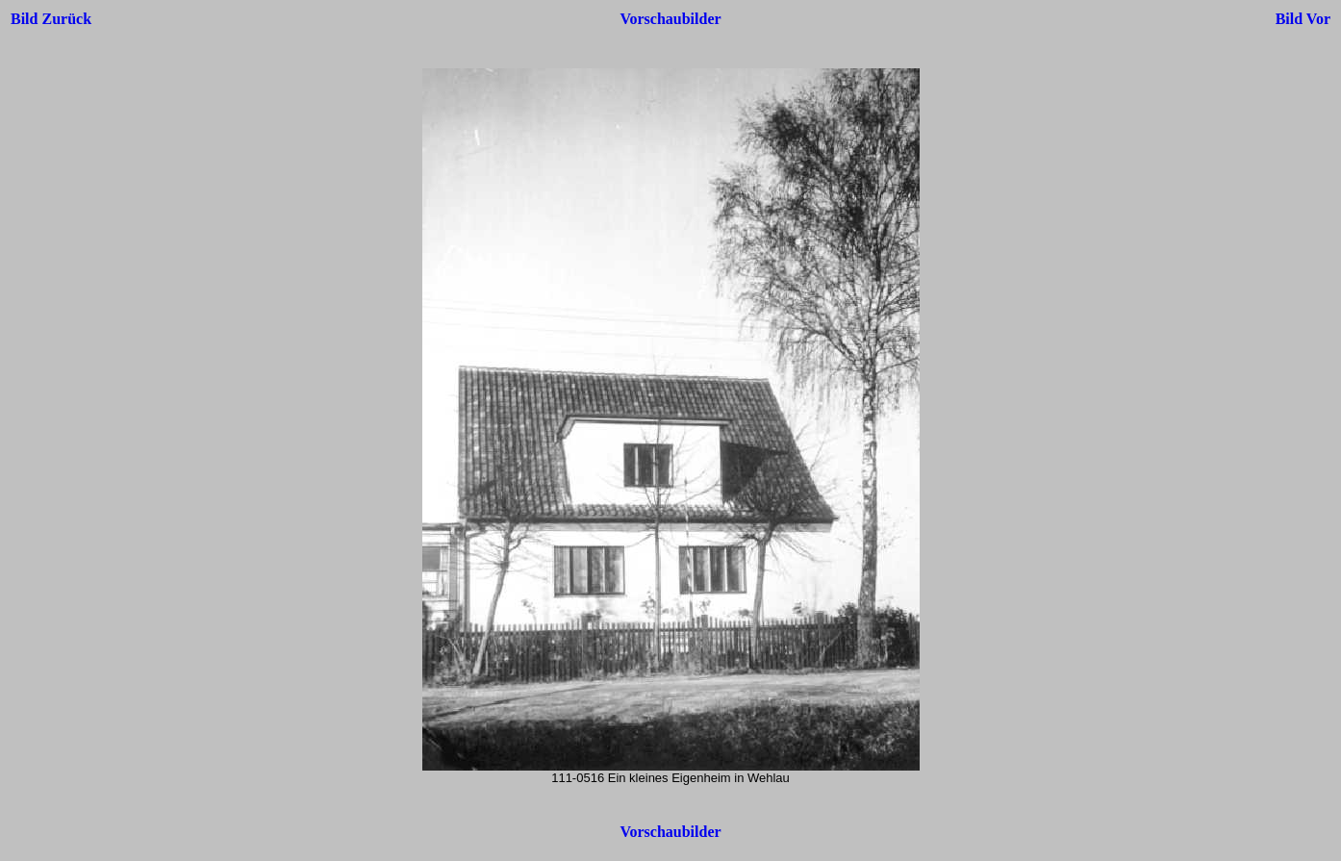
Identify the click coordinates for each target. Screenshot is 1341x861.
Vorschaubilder (670, 19)
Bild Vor (1303, 19)
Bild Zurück (51, 19)
